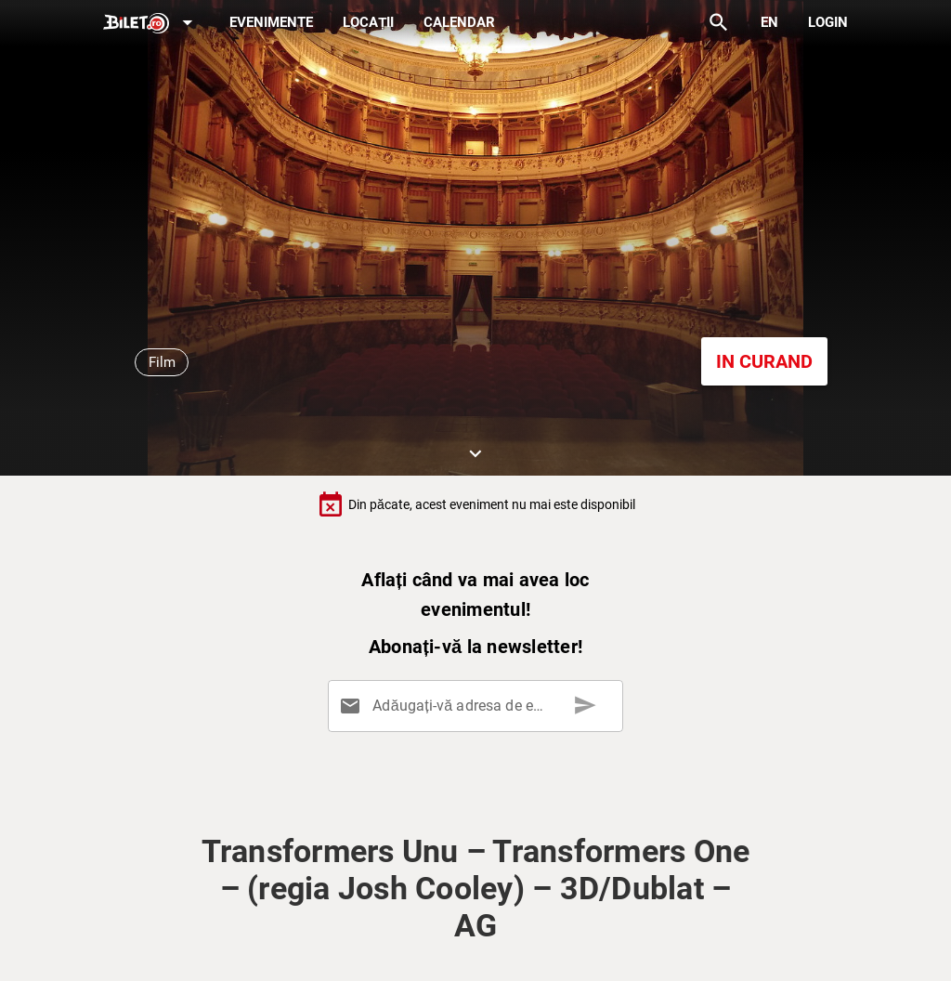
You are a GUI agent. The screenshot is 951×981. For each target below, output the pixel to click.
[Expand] (151, 24)
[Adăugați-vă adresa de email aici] (479, 706)
